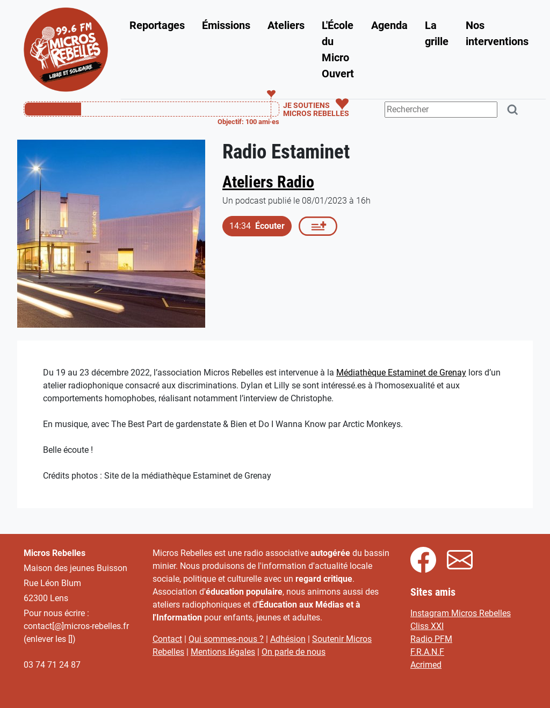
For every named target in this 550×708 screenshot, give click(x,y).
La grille (436, 33)
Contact (167, 639)
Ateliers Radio (268, 181)
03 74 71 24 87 (52, 665)
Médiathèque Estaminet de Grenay (401, 372)
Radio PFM (431, 639)
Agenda (389, 25)
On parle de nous (293, 652)
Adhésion (288, 639)
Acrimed (426, 665)
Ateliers (286, 25)
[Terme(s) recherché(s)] (441, 110)
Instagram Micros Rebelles (460, 613)
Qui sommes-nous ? (226, 639)
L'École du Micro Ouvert (338, 49)
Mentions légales (223, 652)
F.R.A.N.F (427, 652)
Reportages (157, 25)
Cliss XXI (427, 626)
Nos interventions (497, 33)
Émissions (226, 25)
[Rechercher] (513, 109)
